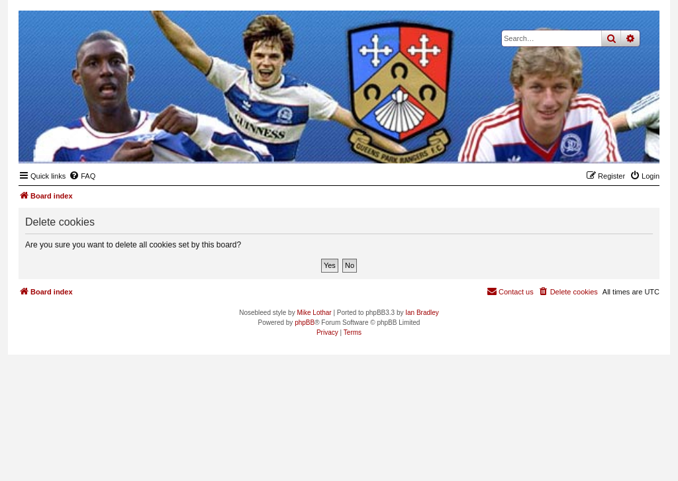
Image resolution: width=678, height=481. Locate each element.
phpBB (305, 322)
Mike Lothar (314, 312)
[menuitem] (82, 176)
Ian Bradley (422, 312)
